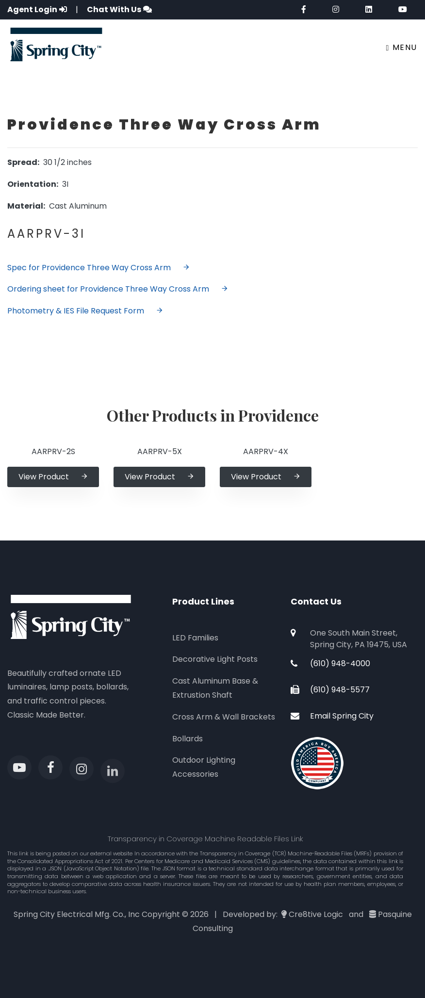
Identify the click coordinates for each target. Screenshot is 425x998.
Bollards (187, 738)
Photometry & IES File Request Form (85, 310)
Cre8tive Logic (316, 914)
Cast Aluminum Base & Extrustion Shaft (215, 688)
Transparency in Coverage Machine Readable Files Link (205, 839)
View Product (53, 476)
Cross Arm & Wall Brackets (223, 716)
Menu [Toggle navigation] (401, 47)
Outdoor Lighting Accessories (203, 767)
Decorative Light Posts (215, 659)
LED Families (195, 637)
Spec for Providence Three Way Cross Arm (98, 267)
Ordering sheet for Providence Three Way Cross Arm (118, 288)
